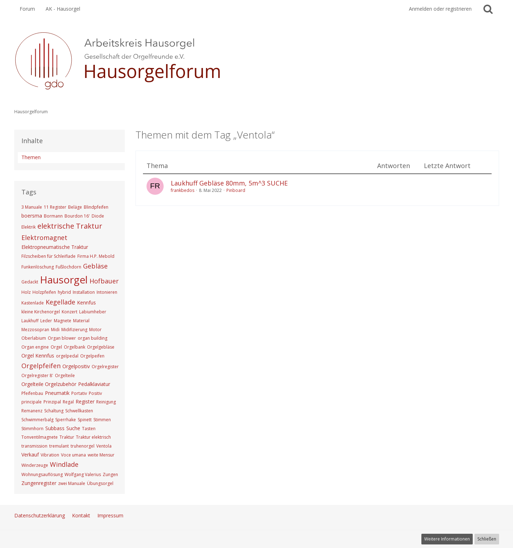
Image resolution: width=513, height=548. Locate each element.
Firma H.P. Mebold (95, 256)
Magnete (62, 321)
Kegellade (60, 302)
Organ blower (62, 338)
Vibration (50, 455)
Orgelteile (65, 375)
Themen (31, 157)
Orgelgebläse (100, 347)
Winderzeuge (34, 465)
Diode (98, 216)
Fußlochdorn (68, 267)
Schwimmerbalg (37, 420)
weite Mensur (101, 455)
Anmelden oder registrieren (440, 8)
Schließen (486, 539)
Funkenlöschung (37, 267)
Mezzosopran (35, 330)
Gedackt (29, 282)
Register (85, 401)
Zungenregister (38, 483)
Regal (68, 402)
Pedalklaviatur (94, 384)
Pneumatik (57, 393)
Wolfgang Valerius (83, 474)
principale (31, 402)
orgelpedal (67, 356)
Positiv (95, 393)
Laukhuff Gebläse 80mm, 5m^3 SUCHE (229, 183)
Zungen (110, 474)
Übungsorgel (100, 483)
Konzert (69, 312)
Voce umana (73, 455)
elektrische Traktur (69, 226)
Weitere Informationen (447, 539)
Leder (46, 321)
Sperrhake (65, 420)
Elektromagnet (44, 237)
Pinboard (235, 190)
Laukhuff (30, 321)
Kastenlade (32, 303)
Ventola (104, 446)
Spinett (85, 420)
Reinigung (106, 402)
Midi (55, 330)
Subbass (55, 428)
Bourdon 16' (77, 216)
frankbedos (182, 190)
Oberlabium (33, 338)
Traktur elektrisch (93, 437)
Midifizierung (74, 330)
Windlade (64, 464)
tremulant (59, 446)
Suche (73, 428)
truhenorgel (82, 446)
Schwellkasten (79, 411)
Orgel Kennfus (37, 355)
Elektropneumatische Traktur (54, 247)
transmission (34, 446)
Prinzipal (52, 402)
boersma (31, 215)
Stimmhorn (32, 429)
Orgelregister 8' (37, 375)
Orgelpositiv (76, 366)
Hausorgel (64, 279)
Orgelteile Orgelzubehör (48, 384)
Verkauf (30, 454)
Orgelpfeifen (41, 365)
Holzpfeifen (44, 292)
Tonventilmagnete (39, 437)
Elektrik (28, 227)
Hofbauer (104, 281)
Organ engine (35, 347)
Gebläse (95, 266)
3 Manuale (31, 207)
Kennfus (86, 302)
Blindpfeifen (96, 207)
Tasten (89, 429)
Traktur (67, 437)
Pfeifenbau (32, 393)
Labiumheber (92, 312)
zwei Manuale (71, 483)
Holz (26, 292)
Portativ (79, 393)
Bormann (53, 216)
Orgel (56, 347)
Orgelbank (74, 347)
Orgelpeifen (92, 356)
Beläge (75, 207)
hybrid (64, 292)
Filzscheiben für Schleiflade (48, 256)
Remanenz (31, 411)
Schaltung (53, 411)
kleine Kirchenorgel (40, 312)
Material (81, 321)
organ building (92, 338)
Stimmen (102, 420)
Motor (95, 330)
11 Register (55, 207)
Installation (84, 292)
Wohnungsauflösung (42, 474)
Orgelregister (105, 367)
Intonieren (107, 292)
